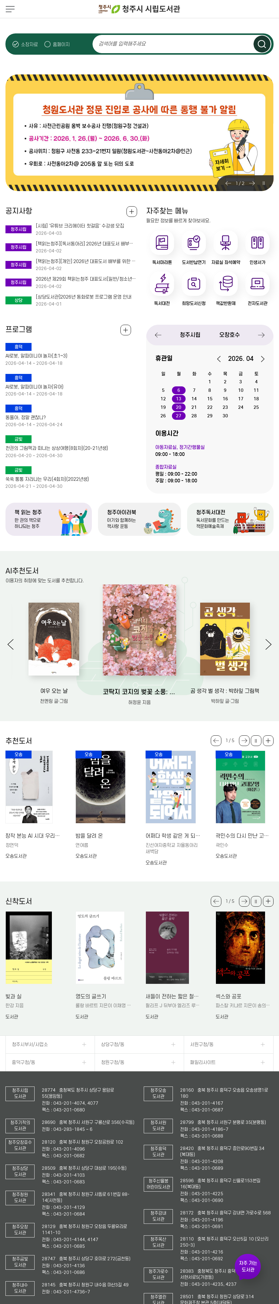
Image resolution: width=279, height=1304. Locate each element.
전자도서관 (257, 303)
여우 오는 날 (54, 691)
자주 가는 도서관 (248, 1266)
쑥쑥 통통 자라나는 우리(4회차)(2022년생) (47, 479)
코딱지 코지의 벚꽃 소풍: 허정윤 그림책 (139, 692)
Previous (228, 183)
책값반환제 (226, 303)
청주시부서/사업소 (30, 1044)
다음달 (259, 359)
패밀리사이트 (203, 1062)
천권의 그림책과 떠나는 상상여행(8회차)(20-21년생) (56, 448)
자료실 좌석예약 (225, 262)
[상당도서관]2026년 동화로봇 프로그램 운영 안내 (83, 297)
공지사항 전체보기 (131, 211)
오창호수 (229, 334)
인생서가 (257, 262)
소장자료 (29, 44)
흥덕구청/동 (23, 1062)
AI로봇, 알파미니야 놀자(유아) (34, 387)
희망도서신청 (194, 303)
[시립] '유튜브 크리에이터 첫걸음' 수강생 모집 (80, 226)
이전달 (222, 359)
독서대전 (162, 303)
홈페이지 (61, 44)
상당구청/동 (112, 1044)
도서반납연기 (194, 262)
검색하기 (262, 44)
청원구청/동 (112, 1062)
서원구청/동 (201, 1044)
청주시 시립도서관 (139, 9)
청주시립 (190, 334)
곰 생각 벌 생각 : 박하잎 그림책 (224, 691)
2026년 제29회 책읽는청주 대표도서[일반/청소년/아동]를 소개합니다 (86, 279)
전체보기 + (125, 330)
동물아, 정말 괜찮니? (25, 417)
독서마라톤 (162, 262)
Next (252, 183)
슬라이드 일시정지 (263, 183)
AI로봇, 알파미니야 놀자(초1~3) (36, 356)
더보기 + (268, 740)
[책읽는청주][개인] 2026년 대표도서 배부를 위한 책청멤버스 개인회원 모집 (86, 261)
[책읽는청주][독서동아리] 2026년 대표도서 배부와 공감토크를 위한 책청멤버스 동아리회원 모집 (86, 244)
